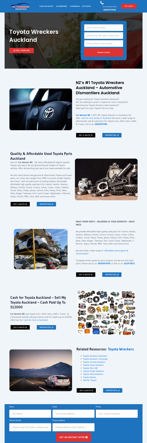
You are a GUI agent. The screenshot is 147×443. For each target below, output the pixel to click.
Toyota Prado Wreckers (93, 371)
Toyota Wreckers (121, 349)
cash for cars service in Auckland (96, 118)
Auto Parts (86, 6)
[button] (47, 6)
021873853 (129, 263)
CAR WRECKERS (61, 6)
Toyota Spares (89, 377)
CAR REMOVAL (75, 6)
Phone (98, 407)
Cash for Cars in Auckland (36, 320)
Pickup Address (58, 420)
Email (54, 407)
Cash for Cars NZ (46, 6)
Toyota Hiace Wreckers (93, 365)
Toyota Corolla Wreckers (94, 362)
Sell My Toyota (90, 380)
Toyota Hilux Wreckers (93, 374)
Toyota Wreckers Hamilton (95, 356)
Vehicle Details (15, 420)
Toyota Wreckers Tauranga (95, 359)
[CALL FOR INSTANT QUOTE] (102, 2)
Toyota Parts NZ (90, 368)
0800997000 (101, 124)
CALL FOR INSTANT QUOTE (110, 6)
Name (11, 407)
